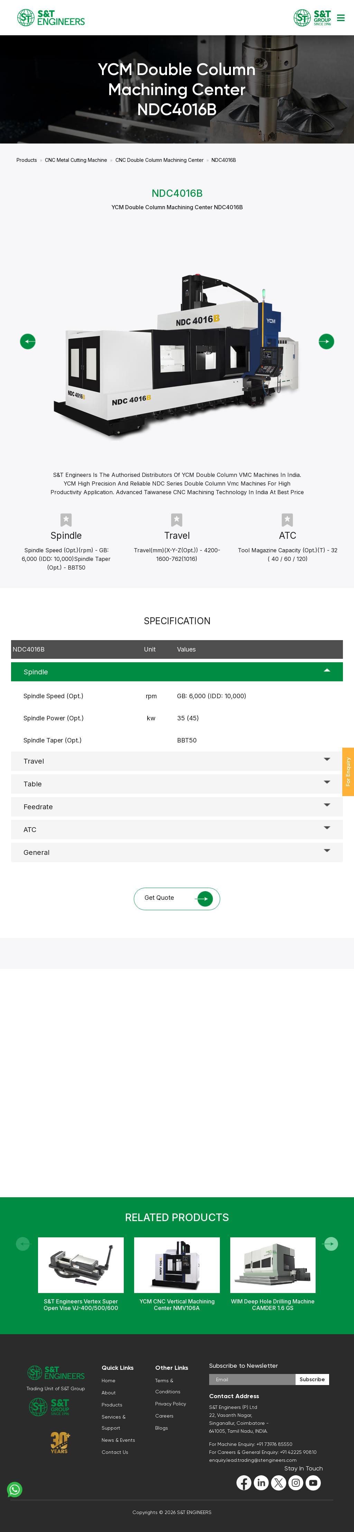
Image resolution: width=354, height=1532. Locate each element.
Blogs (161, 1428)
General (36, 852)
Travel (34, 761)
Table (33, 784)
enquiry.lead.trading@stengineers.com (253, 1460)
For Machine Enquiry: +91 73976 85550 (250, 1444)
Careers (164, 1416)
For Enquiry (348, 771)
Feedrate (38, 807)
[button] (330, 1244)
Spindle (36, 672)
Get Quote (179, 899)
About (109, 1392)
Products (27, 160)
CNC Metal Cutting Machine (76, 160)
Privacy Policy (170, 1403)
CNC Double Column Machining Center (159, 160)
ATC (30, 829)
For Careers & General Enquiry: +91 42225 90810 (263, 1452)
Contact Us (115, 1452)
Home (108, 1380)
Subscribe (312, 1379)
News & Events (118, 1440)
